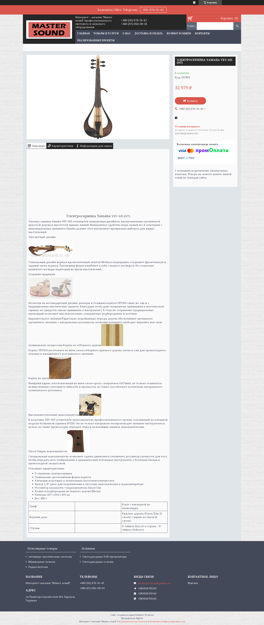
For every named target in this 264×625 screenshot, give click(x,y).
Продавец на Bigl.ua (132, 618)
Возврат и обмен (179, 33)
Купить (192, 101)
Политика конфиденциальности (167, 621)
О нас (126, 33)
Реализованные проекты (96, 40)
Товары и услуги (106, 33)
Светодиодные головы (97, 561)
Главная (83, 33)
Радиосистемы (38, 567)
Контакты (202, 33)
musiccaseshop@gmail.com (154, 583)
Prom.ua (149, 614)
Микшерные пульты (41, 561)
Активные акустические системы (50, 556)
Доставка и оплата (149, 33)
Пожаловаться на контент (133, 621)
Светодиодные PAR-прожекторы (104, 556)
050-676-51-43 (153, 10)
